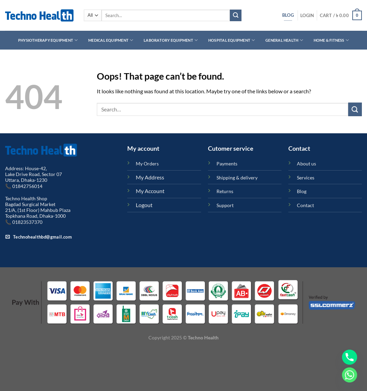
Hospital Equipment (231, 40)
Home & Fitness (331, 40)
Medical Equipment (110, 40)
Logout (144, 205)
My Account (150, 191)
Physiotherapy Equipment (48, 40)
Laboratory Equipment (171, 40)
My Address (150, 177)
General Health (284, 40)
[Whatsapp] (349, 374)
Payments (227, 163)
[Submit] (235, 15)
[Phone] (349, 357)
